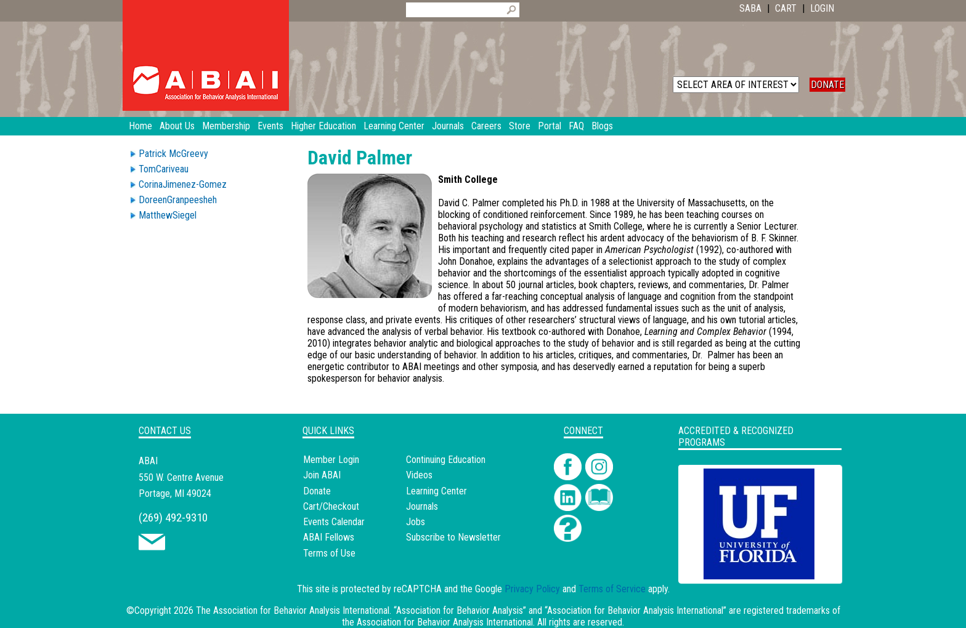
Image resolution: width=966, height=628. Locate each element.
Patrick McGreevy (173, 153)
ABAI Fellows (328, 537)
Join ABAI (322, 475)
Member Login (331, 459)
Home (140, 126)
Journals (422, 506)
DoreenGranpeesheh (178, 200)
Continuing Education (445, 459)
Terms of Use (329, 553)
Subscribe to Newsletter (453, 537)
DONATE (827, 85)
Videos (419, 475)
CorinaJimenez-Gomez (183, 184)
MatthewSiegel (168, 215)
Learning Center (436, 491)
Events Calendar (334, 522)
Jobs (415, 522)
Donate (317, 491)
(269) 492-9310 (173, 517)
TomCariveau (164, 169)
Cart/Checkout (331, 506)
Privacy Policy (532, 589)
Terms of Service (612, 589)
